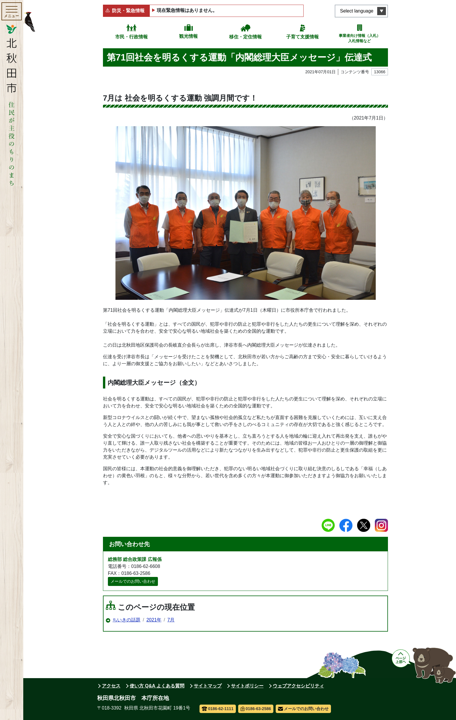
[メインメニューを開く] (11, 11)
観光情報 (188, 36)
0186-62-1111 (218, 708)
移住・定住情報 (245, 36)
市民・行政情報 (131, 36)
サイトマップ (208, 685)
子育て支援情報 (302, 36)
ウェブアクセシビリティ (298, 685)
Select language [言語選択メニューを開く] (356, 10)
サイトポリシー (247, 685)
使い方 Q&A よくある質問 (157, 685)
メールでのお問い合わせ (133, 581)
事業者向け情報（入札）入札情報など (359, 38)
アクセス (111, 685)
